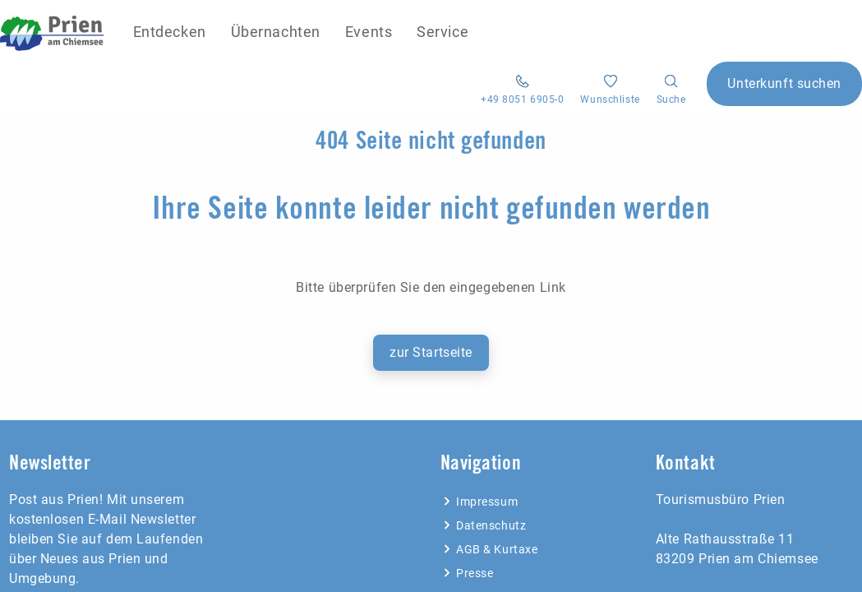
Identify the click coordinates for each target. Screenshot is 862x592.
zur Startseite (431, 352)
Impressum (479, 501)
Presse (467, 573)
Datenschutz (483, 525)
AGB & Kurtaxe (489, 549)
